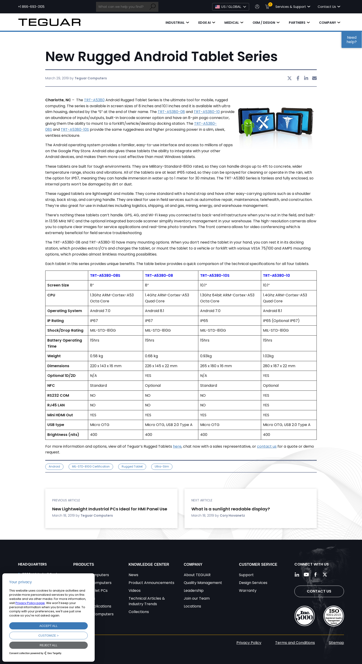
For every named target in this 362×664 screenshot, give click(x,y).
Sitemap (336, 642)
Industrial (175, 22)
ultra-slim (162, 466)
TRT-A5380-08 (171, 111)
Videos (135, 590)
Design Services (253, 582)
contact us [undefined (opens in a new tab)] (267, 446)
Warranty (247, 590)
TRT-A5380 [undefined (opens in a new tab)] (94, 100)
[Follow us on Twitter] (325, 574)
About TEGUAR (197, 575)
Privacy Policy (248, 642)
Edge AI (204, 22)
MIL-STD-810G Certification (91, 466)
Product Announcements (151, 582)
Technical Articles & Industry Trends (147, 601)
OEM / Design (264, 22)
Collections (139, 611)
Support (246, 575)
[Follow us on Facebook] (315, 574)
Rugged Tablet (132, 466)
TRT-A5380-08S (105, 275)
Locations (192, 606)
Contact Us (319, 591)
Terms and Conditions (295, 642)
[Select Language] (230, 7)
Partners (297, 22)
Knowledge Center (149, 564)
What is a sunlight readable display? (230, 509)
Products (83, 564)
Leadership (194, 590)
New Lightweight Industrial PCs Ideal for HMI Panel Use (109, 509)
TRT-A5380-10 (207, 111)
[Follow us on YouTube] (306, 574)
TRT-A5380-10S (75, 129)
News (133, 575)
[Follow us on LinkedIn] (297, 574)
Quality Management (203, 582)
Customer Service (258, 564)
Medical (231, 22)
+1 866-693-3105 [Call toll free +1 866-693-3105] (31, 6)
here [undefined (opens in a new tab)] (177, 446)
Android (54, 466)
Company (327, 22)
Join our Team (197, 598)
